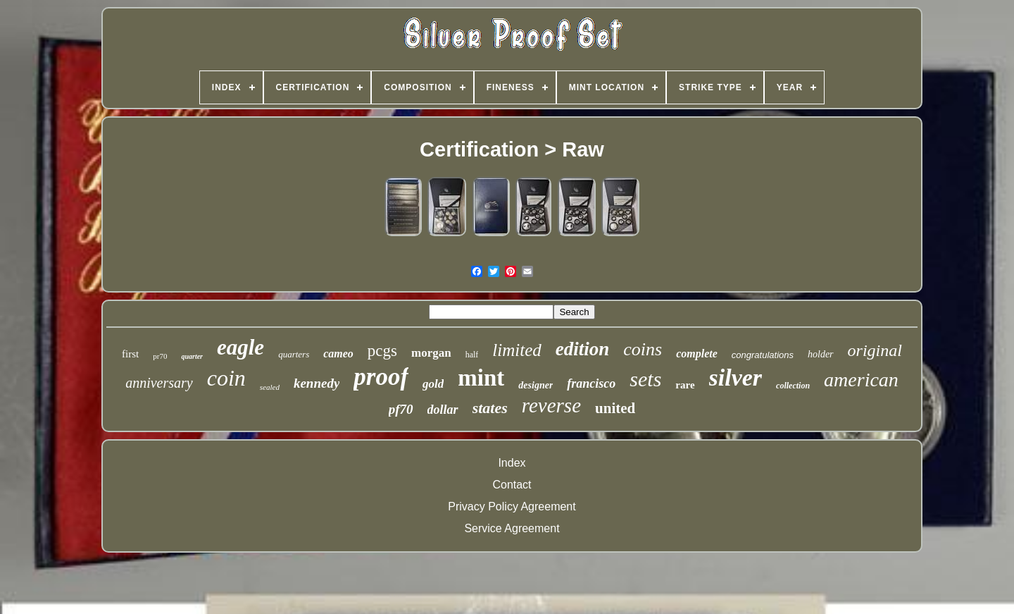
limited (516, 350)
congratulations (763, 355)
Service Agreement (511, 528)
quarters (293, 354)
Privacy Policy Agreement (511, 506)
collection (793, 386)
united (615, 408)
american (861, 380)
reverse (551, 405)
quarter (192, 356)
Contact (511, 485)
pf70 (401, 409)
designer (535, 385)
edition (583, 349)
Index (511, 463)
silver (736, 377)
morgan (431, 353)
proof (380, 377)
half (472, 355)
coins (642, 349)
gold (433, 384)
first (130, 354)
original (875, 350)
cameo (338, 354)
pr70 (160, 356)
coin (226, 378)
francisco (591, 383)
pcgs (382, 351)
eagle (240, 347)
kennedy (316, 383)
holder (821, 354)
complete (697, 354)
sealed (270, 387)
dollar (442, 410)
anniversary (159, 383)
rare (684, 385)
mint (481, 378)
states (490, 408)
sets (645, 379)
